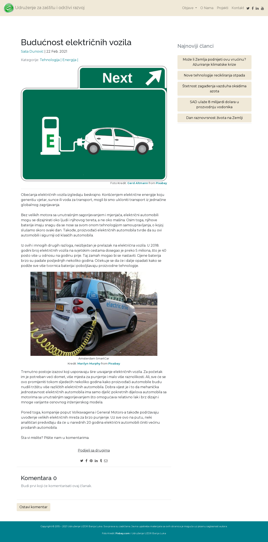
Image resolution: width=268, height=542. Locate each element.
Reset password (137, 540)
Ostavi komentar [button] (33, 507)
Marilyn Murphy (88, 363)
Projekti (222, 8)
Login (125, 540)
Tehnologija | (51, 60)
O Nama (206, 8)
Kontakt (238, 8)
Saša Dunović (32, 51)
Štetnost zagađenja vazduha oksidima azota (214, 88)
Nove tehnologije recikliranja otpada (214, 75)
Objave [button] (188, 8)
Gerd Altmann (137, 183)
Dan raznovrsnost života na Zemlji (214, 118)
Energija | (70, 60)
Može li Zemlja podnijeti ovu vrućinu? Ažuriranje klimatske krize (214, 62)
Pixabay (161, 183)
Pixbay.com (122, 533)
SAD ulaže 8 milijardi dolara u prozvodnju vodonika (214, 104)
